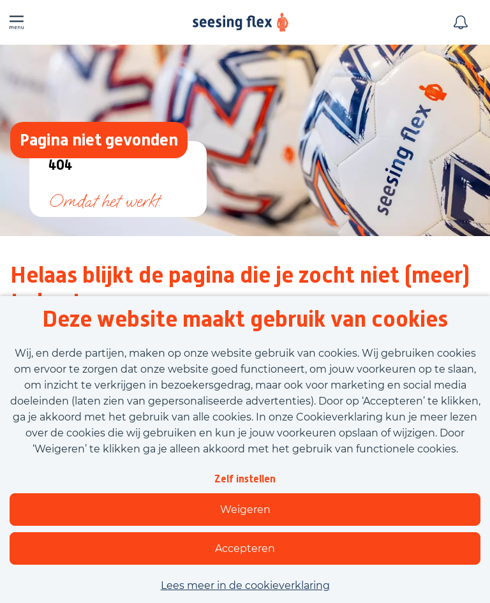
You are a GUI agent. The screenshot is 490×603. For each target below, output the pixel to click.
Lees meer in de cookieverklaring (245, 585)
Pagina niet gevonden (99, 139)
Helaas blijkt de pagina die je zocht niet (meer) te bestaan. (240, 288)
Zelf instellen (245, 479)
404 (60, 165)
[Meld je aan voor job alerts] (461, 22)
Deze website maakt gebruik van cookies (245, 319)
